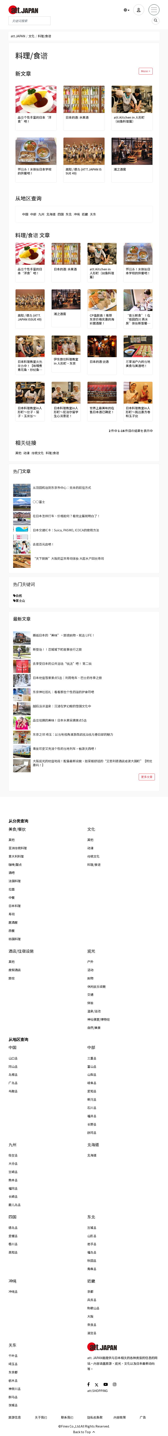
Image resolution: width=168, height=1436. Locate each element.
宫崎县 (13, 1172)
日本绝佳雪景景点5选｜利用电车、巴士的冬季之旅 (67, 678)
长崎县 (13, 1196)
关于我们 (41, 1417)
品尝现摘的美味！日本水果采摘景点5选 (60, 720)
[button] (127, 10)
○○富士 (39, 502)
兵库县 (91, 1300)
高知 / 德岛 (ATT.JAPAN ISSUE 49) (84, 171)
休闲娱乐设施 (96, 986)
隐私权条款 (95, 1417)
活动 (90, 970)
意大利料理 (16, 856)
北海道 (51, 214)
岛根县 (13, 1074)
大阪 (90, 1316)
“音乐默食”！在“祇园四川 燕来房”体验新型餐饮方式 (138, 319)
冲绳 (77, 214)
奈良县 (91, 1324)
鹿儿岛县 (15, 1204)
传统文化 (38, 453)
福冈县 (13, 1188)
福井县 (91, 1116)
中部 (33, 214)
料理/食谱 (52, 453)
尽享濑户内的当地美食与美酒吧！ (138, 363)
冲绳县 (13, 1291)
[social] (88, 1384)
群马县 (13, 1397)
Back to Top (84, 1432)
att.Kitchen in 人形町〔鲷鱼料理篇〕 (129, 119)
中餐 (12, 897)
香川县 (13, 1244)
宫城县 (91, 1227)
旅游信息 (15, 1417)
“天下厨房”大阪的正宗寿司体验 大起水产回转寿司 (68, 558)
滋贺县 (91, 1333)
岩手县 (91, 1244)
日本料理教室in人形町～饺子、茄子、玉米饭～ (30, 412)
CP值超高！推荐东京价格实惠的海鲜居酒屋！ (102, 319)
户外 (90, 961)
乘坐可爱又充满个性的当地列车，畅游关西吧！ (65, 748)
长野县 (91, 1124)
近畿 (85, 214)
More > (145, 71)
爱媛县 (13, 1236)
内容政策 (120, 1417)
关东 (93, 214)
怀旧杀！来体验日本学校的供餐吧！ (34, 171)
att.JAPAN (18, 36)
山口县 (13, 1058)
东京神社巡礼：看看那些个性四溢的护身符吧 (63, 692)
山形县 (91, 1236)
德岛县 (13, 1227)
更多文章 (146, 777)
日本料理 (15, 906)
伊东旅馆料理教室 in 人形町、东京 (66, 361)
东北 (69, 214)
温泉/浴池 (94, 1011)
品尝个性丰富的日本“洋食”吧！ (34, 119)
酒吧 (12, 872)
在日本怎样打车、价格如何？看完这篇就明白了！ (66, 516)
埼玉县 (13, 1364)
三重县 (91, 1058)
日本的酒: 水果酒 (77, 117)
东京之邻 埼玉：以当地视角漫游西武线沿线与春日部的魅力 (73, 734)
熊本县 (13, 1180)
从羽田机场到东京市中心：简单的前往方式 (62, 487)
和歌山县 (93, 1308)
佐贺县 (13, 1155)
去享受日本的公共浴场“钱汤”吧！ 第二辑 (62, 663)
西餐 (12, 930)
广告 (143, 1417)
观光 (91, 950)
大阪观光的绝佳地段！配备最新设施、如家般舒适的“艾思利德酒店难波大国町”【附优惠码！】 (92, 763)
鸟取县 (13, 1091)
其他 (18, 453)
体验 (90, 1003)
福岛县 (91, 1252)
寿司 (12, 914)
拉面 (12, 889)
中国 (25, 214)
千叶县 (13, 1355)
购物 (90, 978)
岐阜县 (91, 1083)
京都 (90, 1291)
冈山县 (13, 1066)
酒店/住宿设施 (21, 950)
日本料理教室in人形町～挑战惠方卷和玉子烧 (138, 412)
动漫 (26, 453)
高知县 (13, 1252)
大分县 (13, 1163)
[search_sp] (155, 21)
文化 (31, 36)
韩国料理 (15, 939)
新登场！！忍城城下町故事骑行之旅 (57, 649)
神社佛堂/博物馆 (98, 1019)
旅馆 (12, 978)
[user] (138, 9)
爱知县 (91, 1091)
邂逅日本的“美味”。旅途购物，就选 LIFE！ (64, 635)
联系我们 (67, 1417)
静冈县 (91, 1132)
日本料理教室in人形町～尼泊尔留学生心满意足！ (66, 412)
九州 (41, 214)
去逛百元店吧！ (43, 544)
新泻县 (91, 1099)
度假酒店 (15, 970)
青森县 (91, 1269)
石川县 (91, 1107)
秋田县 (91, 1260)
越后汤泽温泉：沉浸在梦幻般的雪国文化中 (62, 706)
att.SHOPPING (97, 1390)
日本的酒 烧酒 (99, 361)
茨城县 (13, 1405)
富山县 (91, 1066)
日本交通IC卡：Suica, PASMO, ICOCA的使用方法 (66, 530)
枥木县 (13, 1380)
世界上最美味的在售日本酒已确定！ (102, 410)
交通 (90, 994)
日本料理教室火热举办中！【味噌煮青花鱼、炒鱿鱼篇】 (30, 366)
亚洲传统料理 (18, 848)
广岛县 (13, 1083)
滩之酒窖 (120, 169)
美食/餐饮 (17, 829)
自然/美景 (94, 1027)
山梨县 (91, 1074)
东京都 (13, 1372)
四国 (61, 214)
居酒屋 (13, 922)
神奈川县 (15, 1389)
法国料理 (15, 881)
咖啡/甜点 (15, 864)
